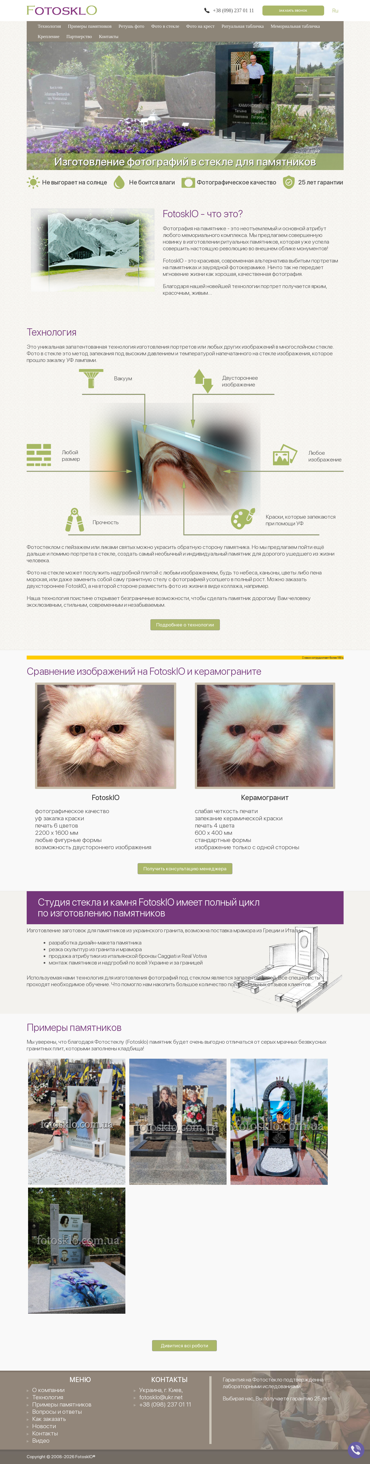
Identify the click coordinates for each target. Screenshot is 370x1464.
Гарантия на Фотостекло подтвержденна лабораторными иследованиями (273, 1383)
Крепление (48, 36)
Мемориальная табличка (295, 26)
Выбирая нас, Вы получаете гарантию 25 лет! (277, 1398)
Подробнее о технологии (185, 625)
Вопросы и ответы (57, 1411)
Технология (49, 26)
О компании (48, 1389)
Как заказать (49, 1418)
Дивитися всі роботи (184, 1345)
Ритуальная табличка (243, 26)
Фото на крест (200, 26)
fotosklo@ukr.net (161, 1397)
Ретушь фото (131, 26)
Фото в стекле (165, 26)
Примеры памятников (89, 26)
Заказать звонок (293, 10)
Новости (44, 1426)
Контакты (108, 36)
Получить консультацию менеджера (185, 868)
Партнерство (79, 36)
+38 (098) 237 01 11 (233, 10)
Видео (40, 1440)
